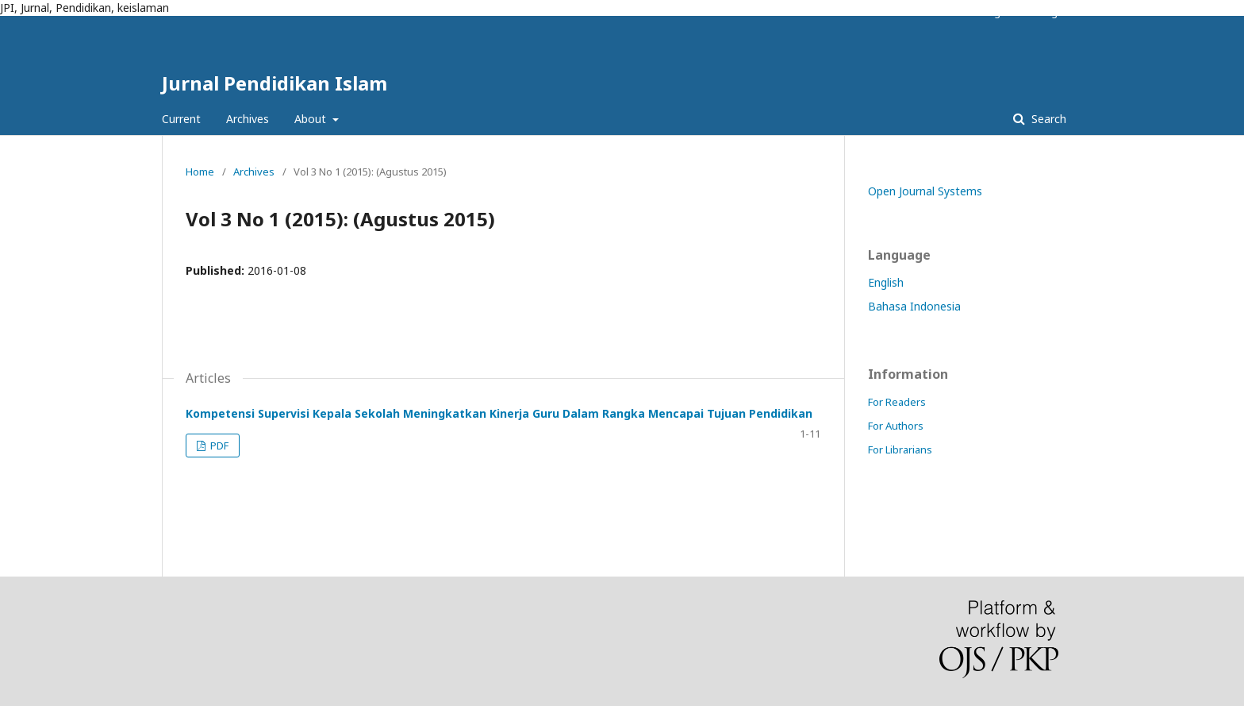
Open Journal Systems (925, 191)
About (311, 118)
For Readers (897, 402)
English (886, 282)
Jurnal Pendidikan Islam (274, 83)
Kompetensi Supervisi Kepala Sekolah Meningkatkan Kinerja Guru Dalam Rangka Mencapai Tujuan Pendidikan (499, 413)
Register (1001, 12)
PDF (218, 445)
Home (200, 171)
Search (1047, 118)
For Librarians (900, 449)
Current (181, 118)
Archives (247, 118)
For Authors (895, 426)
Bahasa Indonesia (914, 306)
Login (1053, 12)
